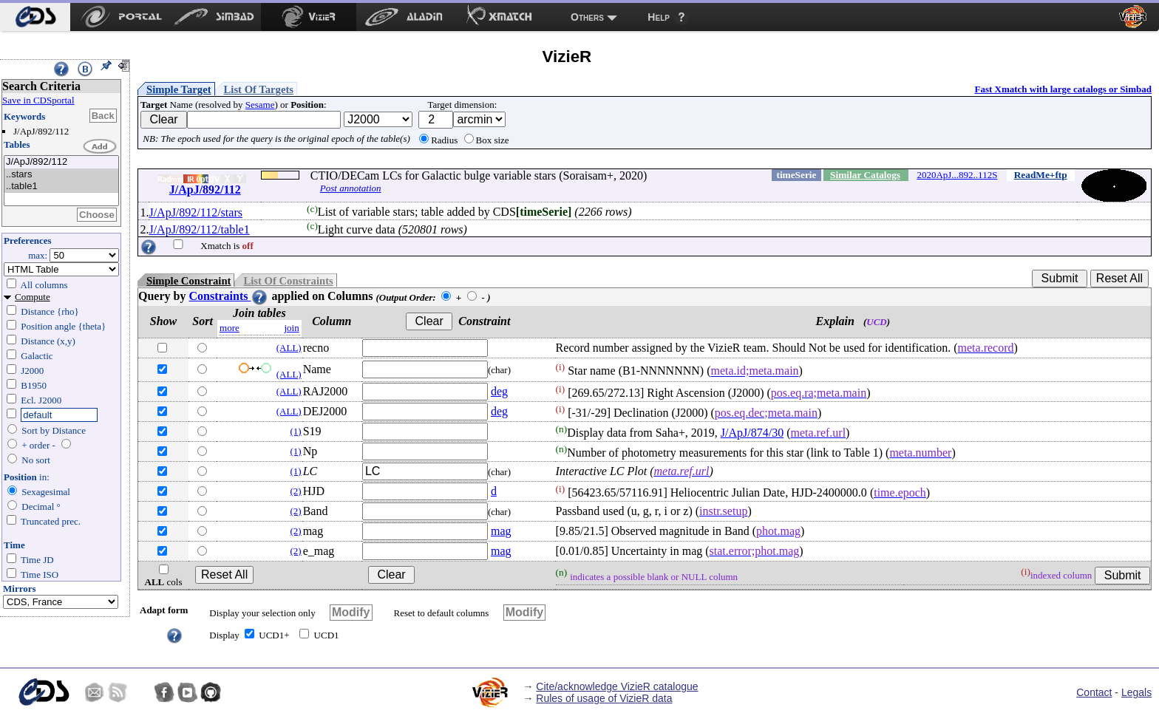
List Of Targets (258, 89)
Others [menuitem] (587, 17)
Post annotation (350, 188)
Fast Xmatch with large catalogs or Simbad (1063, 89)
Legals (1136, 692)
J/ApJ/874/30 (752, 432)
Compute (32, 296)
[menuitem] (35, 17)
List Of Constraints (288, 281)
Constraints (228, 296)
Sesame (260, 104)
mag (501, 531)
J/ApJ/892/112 (61, 162)
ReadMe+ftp (1040, 174)
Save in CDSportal (38, 100)
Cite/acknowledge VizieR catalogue (617, 686)
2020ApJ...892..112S (957, 174)
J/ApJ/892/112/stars (195, 212)
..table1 (61, 186)
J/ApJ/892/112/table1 (199, 229)
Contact (1094, 692)
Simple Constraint (188, 281)
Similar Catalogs (865, 174)
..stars (61, 174)
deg (499, 391)
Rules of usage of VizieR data (604, 698)
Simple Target (178, 89)
